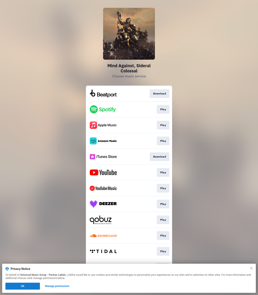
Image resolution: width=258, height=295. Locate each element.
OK (22, 286)
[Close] (251, 268)
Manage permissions (57, 286)
